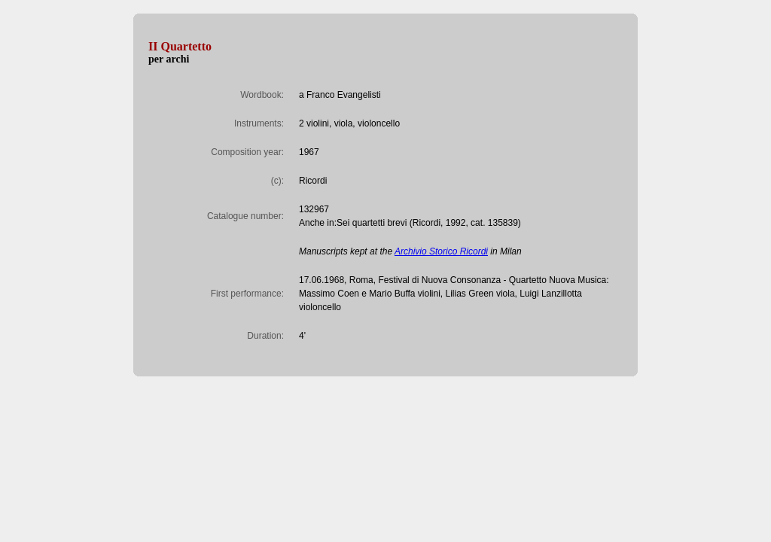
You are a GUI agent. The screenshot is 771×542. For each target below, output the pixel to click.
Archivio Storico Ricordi (441, 251)
